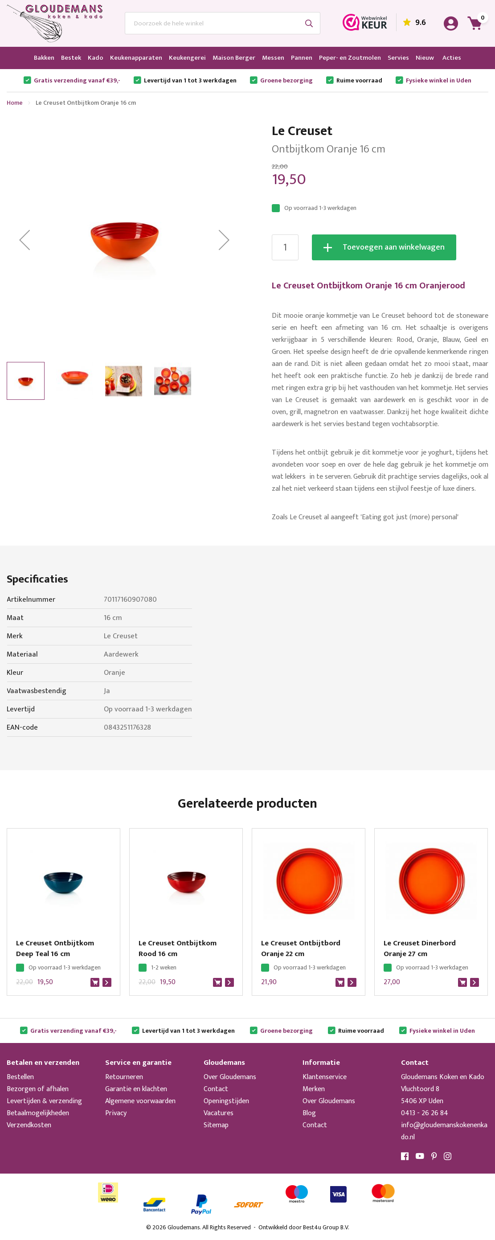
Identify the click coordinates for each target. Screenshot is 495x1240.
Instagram (448, 1156)
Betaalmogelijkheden (38, 1113)
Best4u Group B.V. (326, 1227)
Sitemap (216, 1125)
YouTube (420, 1156)
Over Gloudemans (230, 1077)
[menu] (247, 58)
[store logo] (54, 23)
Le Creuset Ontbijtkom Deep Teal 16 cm (55, 948)
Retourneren (124, 1077)
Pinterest (434, 1156)
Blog (309, 1113)
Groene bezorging (286, 80)
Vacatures (218, 1113)
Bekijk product (106, 982)
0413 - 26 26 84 (424, 1113)
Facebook (405, 1156)
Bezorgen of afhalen (38, 1089)
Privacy (116, 1113)
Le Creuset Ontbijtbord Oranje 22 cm (300, 948)
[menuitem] (44, 58)
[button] (24, 239)
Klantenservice (325, 1077)
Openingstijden (226, 1101)
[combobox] (222, 23)
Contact (216, 1089)
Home (15, 103)
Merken (314, 1089)
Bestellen (20, 1077)
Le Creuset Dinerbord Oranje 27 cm (420, 948)
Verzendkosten (29, 1125)
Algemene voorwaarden (140, 1101)
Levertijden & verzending (44, 1101)
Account (451, 23)
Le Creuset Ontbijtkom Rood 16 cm (178, 948)
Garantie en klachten (136, 1089)
